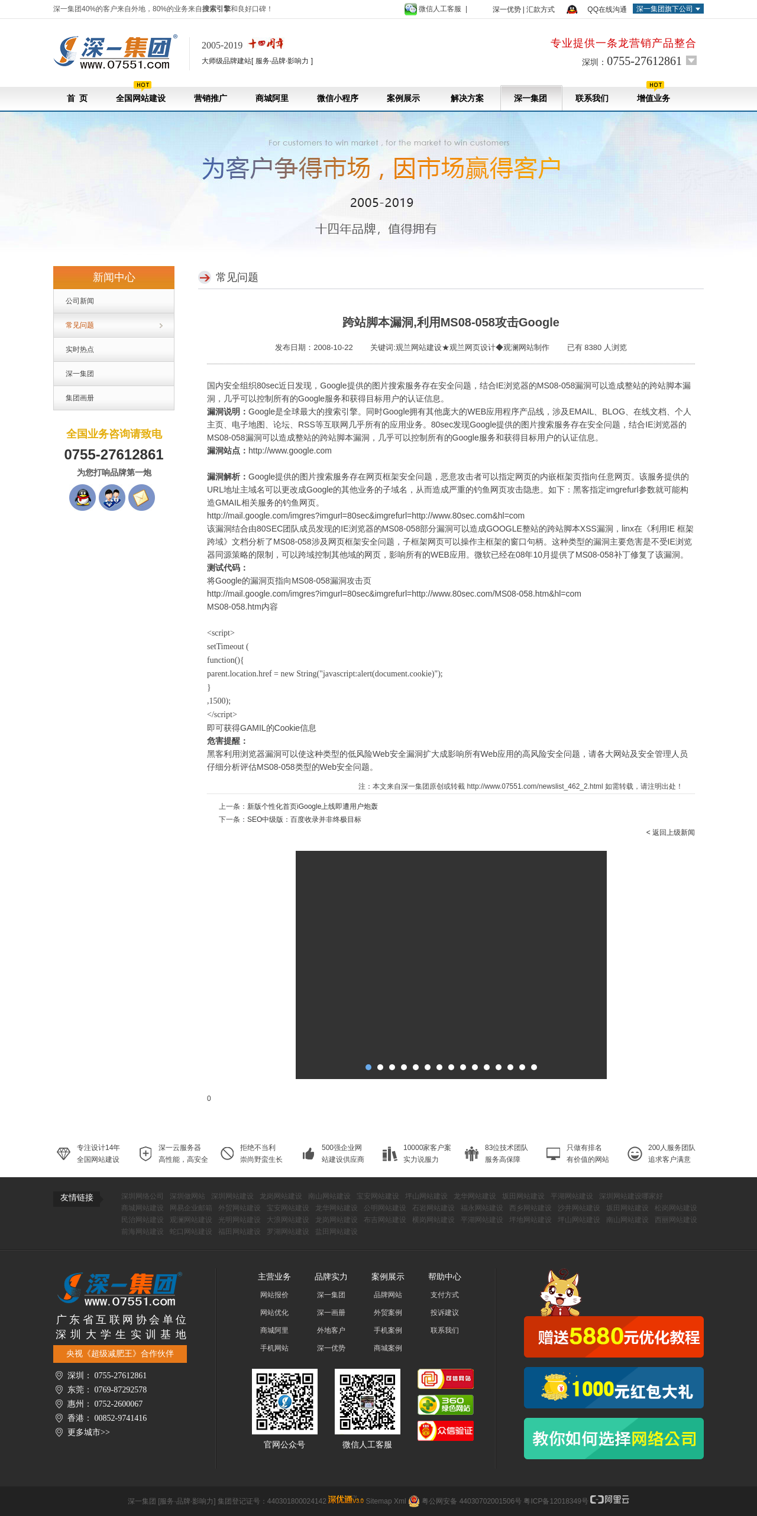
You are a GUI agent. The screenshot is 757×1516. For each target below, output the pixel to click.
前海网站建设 (142, 1231)
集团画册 (80, 398)
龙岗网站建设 (281, 1196)
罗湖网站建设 (288, 1231)
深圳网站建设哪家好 (631, 1196)
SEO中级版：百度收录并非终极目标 (304, 819)
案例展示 (403, 98)
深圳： (632, 60)
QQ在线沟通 (607, 9)
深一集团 (530, 98)
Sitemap (379, 1501)
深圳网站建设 (232, 1196)
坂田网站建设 (523, 1196)
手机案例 (388, 1330)
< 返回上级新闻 (670, 832)
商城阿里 (272, 98)
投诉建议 (445, 1312)
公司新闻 (80, 301)
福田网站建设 (239, 1231)
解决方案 (467, 98)
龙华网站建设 (475, 1196)
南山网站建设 (329, 1196)
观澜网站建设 (191, 1220)
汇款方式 (540, 9)
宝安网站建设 (378, 1196)
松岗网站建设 (676, 1208)
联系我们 (592, 98)
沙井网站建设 (579, 1208)
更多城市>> (88, 1432)
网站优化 (274, 1312)
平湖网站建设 (572, 1196)
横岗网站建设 (433, 1220)
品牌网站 (388, 1295)
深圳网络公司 (142, 1196)
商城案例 (388, 1348)
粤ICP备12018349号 (555, 1501)
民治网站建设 (142, 1220)
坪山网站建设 (426, 1196)
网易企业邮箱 (191, 1208)
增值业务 (653, 92)
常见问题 (80, 325)
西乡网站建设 (530, 1208)
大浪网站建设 (288, 1220)
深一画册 (331, 1312)
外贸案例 (388, 1312)
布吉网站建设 (385, 1220)
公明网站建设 (385, 1208)
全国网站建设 (141, 92)
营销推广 (210, 98)
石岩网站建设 (433, 1208)
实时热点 (80, 349)
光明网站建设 (239, 1220)
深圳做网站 (187, 1196)
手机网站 (274, 1348)
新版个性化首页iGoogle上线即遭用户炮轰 (312, 806)
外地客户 (331, 1330)
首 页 (77, 98)
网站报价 (274, 1295)
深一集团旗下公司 (664, 9)
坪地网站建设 (530, 1220)
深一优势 (507, 9)
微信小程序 (337, 98)
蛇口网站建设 (191, 1231)
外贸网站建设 (239, 1208)
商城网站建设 (142, 1208)
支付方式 (445, 1295)
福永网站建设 (482, 1208)
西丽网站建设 (676, 1220)
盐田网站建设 (336, 1231)
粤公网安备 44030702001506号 (472, 1501)
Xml (400, 1501)
